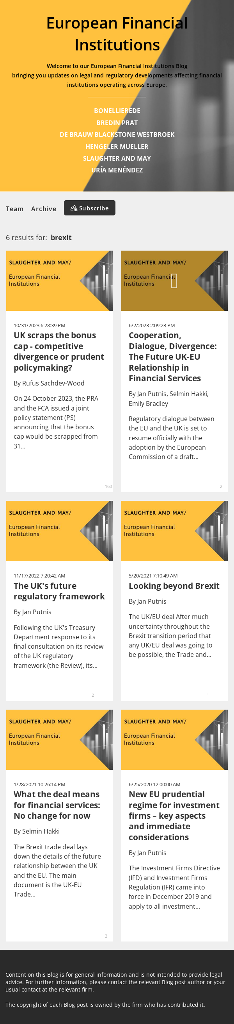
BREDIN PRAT (117, 122)
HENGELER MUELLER (117, 146)
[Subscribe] (89, 207)
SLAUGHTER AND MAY (117, 158)
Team (15, 208)
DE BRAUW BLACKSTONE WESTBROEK (117, 134)
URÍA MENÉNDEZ (117, 170)
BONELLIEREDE (117, 110)
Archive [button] (44, 208)
